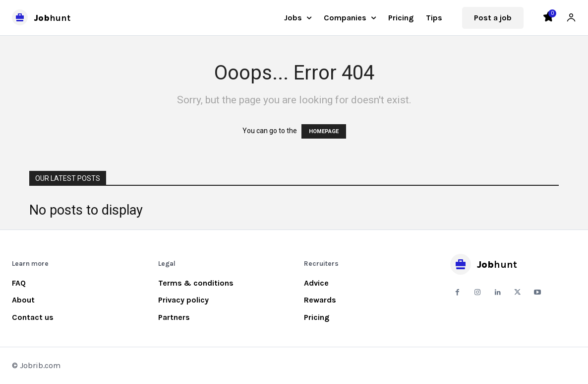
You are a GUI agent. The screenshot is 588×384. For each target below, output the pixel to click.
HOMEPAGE (324, 131)
